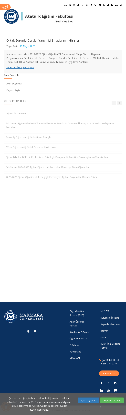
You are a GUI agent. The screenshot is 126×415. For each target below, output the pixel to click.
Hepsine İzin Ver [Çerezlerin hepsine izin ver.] (112, 400)
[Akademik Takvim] (74, 5)
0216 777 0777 (109, 363)
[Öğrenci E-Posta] (65, 5)
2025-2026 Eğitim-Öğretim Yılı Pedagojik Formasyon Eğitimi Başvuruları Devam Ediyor (51, 175)
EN (116, 5)
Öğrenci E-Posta (78, 338)
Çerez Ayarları (88, 400)
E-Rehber (74, 345)
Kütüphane (75, 351)
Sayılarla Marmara (110, 324)
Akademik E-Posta (79, 332)
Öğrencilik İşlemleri (16, 111)
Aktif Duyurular (14, 83)
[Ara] (121, 5)
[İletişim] (82, 5)
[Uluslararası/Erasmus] (78, 5)
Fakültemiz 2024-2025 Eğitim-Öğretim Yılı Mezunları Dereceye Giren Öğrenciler (47, 165)
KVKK (103, 337)
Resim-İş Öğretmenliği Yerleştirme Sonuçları (29, 135)
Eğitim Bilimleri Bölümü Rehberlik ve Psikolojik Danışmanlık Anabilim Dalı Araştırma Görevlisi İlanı (57, 155)
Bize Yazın (109, 373)
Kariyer (104, 330)
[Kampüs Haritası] (86, 5)
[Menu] (117, 13)
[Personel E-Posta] (69, 5)
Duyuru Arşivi (13, 90)
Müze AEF (75, 358)
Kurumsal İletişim (109, 317)
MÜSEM (104, 311)
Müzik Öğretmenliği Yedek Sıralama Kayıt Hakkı (31, 145)
